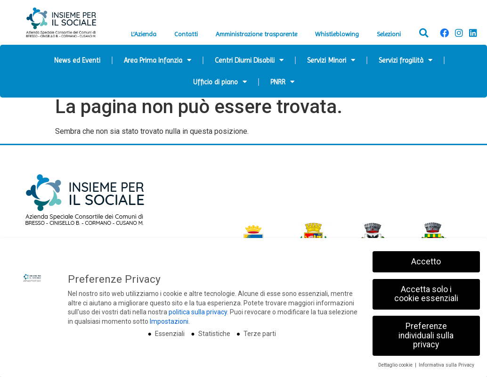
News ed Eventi (77, 60)
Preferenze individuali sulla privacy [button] (426, 335)
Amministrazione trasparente (256, 34)
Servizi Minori (331, 60)
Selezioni (389, 34)
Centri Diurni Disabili (249, 60)
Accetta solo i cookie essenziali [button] (426, 294)
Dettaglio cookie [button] (396, 365)
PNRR (282, 82)
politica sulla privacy (198, 312)
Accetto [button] (426, 261)
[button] (423, 33)
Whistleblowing (337, 34)
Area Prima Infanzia (157, 60)
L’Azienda (143, 34)
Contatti (186, 34)
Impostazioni (169, 321)
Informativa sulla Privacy (446, 365)
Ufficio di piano (220, 82)
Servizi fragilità (405, 60)
